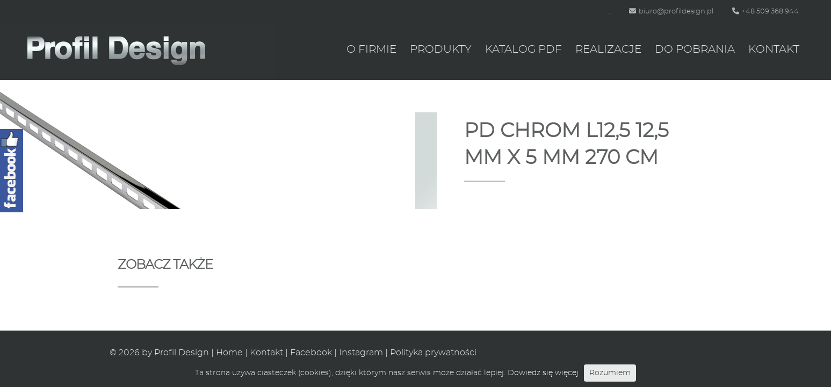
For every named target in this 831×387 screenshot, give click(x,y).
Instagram (361, 352)
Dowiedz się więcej (543, 373)
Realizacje (608, 49)
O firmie (371, 49)
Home (229, 352)
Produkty (441, 49)
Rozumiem (610, 373)
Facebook (311, 352)
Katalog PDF (523, 49)
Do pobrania (695, 49)
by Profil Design (175, 352)
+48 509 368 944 (765, 11)
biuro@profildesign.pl (671, 11)
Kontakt (773, 49)
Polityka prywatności (433, 352)
